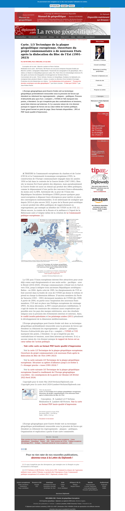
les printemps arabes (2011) (60, 316)
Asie (57, 37)
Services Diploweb (90, 37)
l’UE (76, 331)
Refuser (71, 6)
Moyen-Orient (75, 486)
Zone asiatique (63, 488)
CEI (36, 486)
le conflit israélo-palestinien (33, 316)
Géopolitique (35, 441)
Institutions (23, 486)
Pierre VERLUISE (37, 61)
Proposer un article (99, 89)
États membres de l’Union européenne (33, 439)
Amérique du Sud (49, 488)
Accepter (64, 6)
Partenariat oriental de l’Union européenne (55, 443)
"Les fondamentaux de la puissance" (60, 81)
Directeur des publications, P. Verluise (43, 503)
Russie (36, 484)
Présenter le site (87, 503)
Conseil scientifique (100, 65)
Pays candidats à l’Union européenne (57, 439)
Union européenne (33, 37)
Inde (62, 486)
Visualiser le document (46, 418)
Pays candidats (23, 488)
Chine (63, 484)
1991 (48, 441)
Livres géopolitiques (90, 488)
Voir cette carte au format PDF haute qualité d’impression (52, 346)
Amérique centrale (49, 486)
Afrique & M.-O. (65, 37)
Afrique (75, 484)
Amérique (51, 37)
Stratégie (37, 443)
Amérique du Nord (49, 484)
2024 (70, 443)
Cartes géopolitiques (21, 37)
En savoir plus (54, 5)
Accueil (63, 39)
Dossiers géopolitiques (90, 490)
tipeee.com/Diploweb (100, 191)
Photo (104, 486)
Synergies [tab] (100, 96)
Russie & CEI (43, 37)
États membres (23, 484)
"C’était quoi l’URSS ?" (71, 83)
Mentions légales (80, 501)
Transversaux (90, 484)
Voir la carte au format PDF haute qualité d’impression (55, 272)
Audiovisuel (80, 37)
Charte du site (100, 80)
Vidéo (104, 488)
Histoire (42, 441)
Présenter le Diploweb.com (100, 76)
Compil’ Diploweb (90, 486)
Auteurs (99, 85)
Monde (73, 37)
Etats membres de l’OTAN (59, 441)
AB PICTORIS (27, 61)
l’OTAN (68, 331)
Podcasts (104, 484)
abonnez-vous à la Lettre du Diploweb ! (52, 457)
